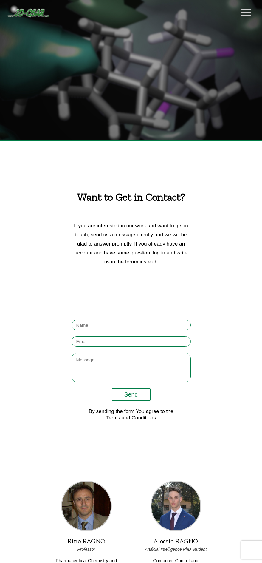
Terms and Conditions (131, 418)
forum (131, 262)
